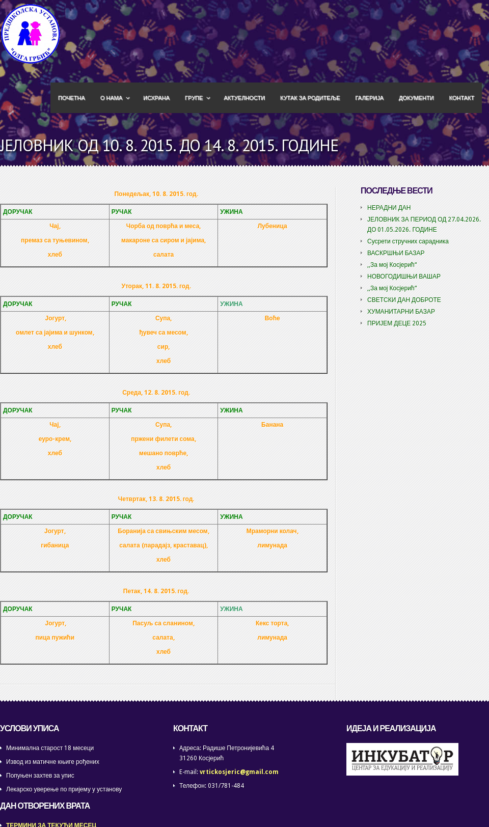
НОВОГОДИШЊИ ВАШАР (404, 276)
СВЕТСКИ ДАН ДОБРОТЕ (404, 300)
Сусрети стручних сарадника (408, 241)
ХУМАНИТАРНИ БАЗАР (401, 311)
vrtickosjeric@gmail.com (239, 772)
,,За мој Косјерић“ (392, 264)
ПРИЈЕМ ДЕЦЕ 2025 (396, 323)
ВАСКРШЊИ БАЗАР (396, 253)
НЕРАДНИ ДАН (389, 207)
